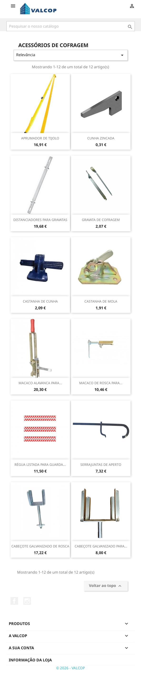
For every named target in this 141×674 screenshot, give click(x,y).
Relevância (70, 55)
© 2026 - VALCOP (70, 667)
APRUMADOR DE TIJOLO (40, 138)
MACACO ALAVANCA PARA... (40, 383)
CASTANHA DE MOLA (100, 301)
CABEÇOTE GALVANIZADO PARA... (101, 546)
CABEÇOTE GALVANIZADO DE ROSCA (40, 546)
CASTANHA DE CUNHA (40, 301)
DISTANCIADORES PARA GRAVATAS (40, 219)
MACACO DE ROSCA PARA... (100, 383)
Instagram (27, 601)
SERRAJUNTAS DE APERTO (100, 464)
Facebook (14, 601)
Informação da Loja (30, 660)
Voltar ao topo (106, 586)
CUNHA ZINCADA (100, 138)
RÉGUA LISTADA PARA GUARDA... (40, 464)
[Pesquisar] (70, 26)
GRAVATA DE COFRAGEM (101, 219)
